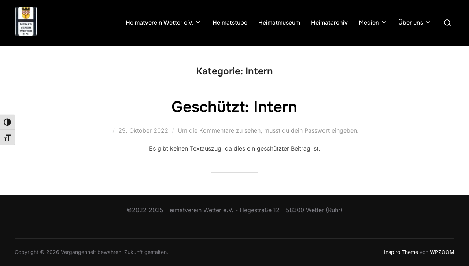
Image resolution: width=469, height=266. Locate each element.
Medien (373, 22)
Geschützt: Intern (234, 107)
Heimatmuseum (279, 22)
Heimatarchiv (329, 22)
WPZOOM (442, 252)
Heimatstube (230, 22)
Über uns (414, 22)
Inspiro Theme (401, 252)
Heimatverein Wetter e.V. (164, 22)
